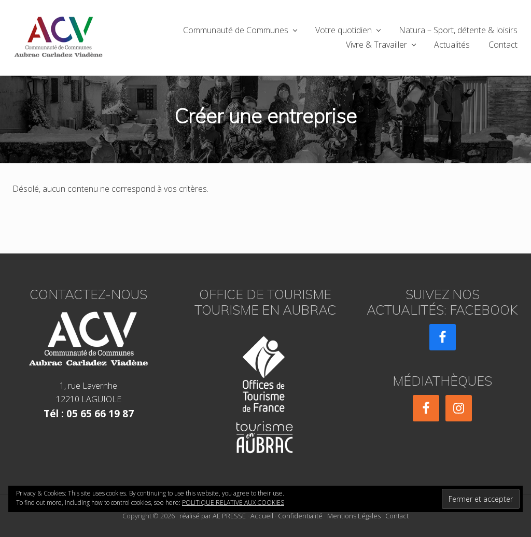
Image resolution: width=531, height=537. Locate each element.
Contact (397, 515)
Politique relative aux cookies (233, 502)
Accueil (261, 515)
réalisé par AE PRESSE (212, 515)
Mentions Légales (354, 515)
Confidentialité (300, 515)
